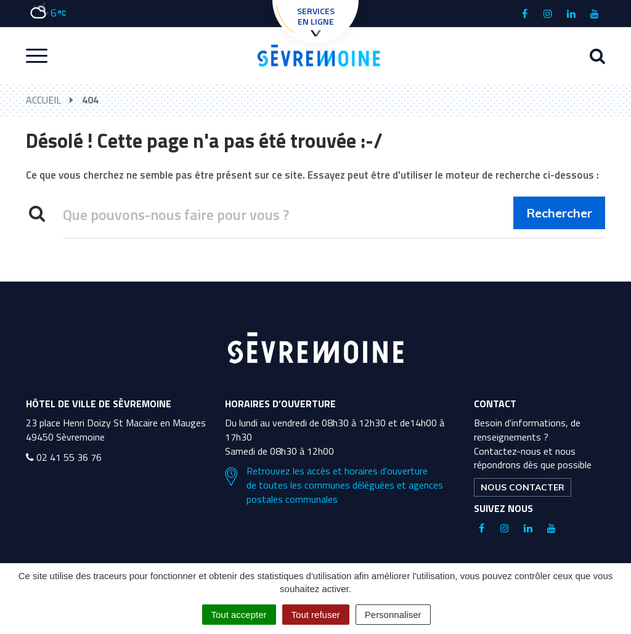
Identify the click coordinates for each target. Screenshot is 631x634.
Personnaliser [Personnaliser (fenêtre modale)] (393, 614)
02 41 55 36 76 (64, 457)
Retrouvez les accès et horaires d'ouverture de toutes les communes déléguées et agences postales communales (334, 485)
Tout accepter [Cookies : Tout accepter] (239, 614)
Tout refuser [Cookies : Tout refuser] (315, 614)
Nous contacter (522, 487)
